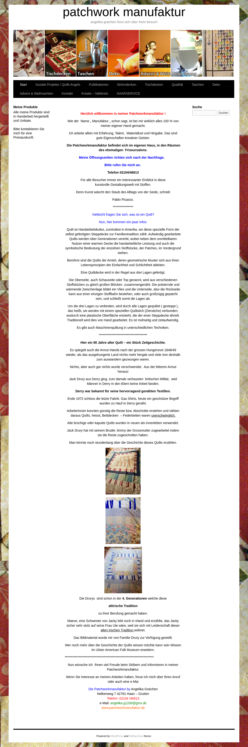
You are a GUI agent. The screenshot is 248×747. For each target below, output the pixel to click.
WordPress (117, 736)
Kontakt (67, 93)
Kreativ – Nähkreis (186, 53)
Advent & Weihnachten (155, 53)
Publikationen (218, 53)
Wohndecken (29, 53)
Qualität (177, 84)
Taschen (92, 53)
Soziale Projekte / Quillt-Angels (57, 84)
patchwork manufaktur (124, 12)
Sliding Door (136, 736)
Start (23, 84)
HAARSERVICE (128, 93)
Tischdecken (60, 53)
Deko (123, 53)
